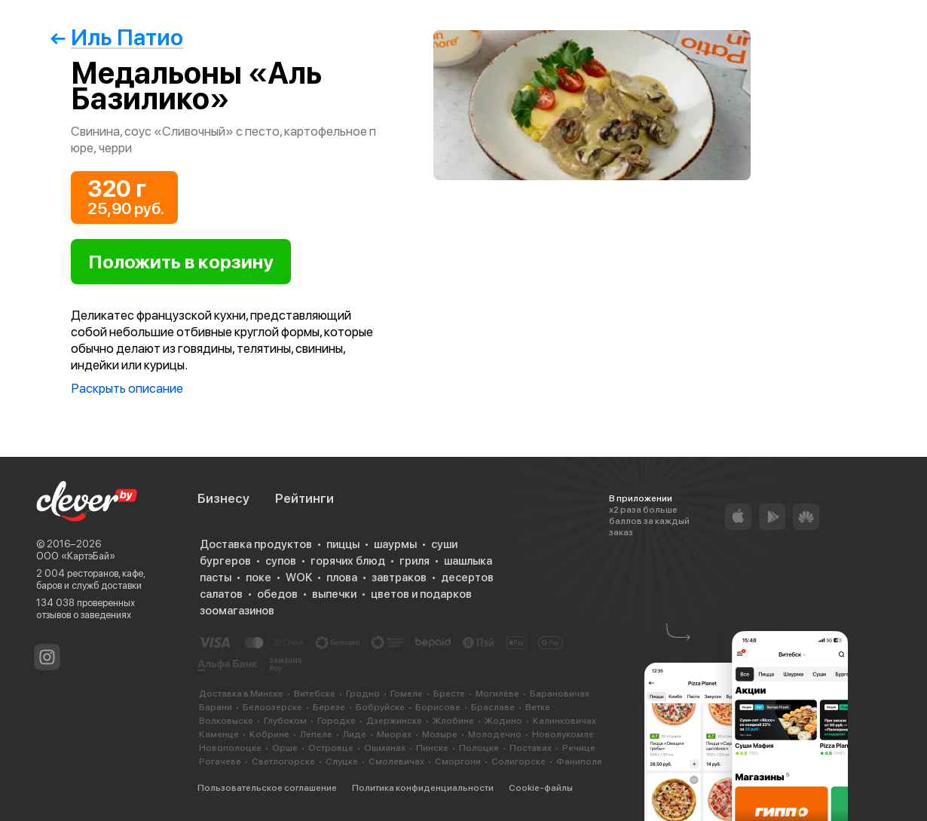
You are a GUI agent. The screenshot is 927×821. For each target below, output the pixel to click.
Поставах (530, 748)
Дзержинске (394, 720)
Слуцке (342, 761)
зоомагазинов (237, 610)
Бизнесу (223, 498)
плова (341, 577)
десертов (467, 577)
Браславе (493, 707)
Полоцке (479, 748)
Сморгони (458, 761)
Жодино (503, 720)
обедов (277, 594)
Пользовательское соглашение (267, 787)
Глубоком (285, 720)
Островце (330, 748)
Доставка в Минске (241, 693)
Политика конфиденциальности (423, 787)
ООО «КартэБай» (75, 556)
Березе (329, 707)
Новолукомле (563, 734)
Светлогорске (283, 761)
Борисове (437, 707)
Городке (336, 720)
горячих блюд (348, 561)
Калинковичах (564, 720)
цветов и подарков (421, 594)
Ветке (537, 707)
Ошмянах (384, 748)
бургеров (225, 561)
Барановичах (559, 693)
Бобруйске (380, 707)
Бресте (449, 693)
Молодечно (495, 734)
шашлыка (468, 561)
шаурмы (395, 544)
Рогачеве (220, 761)
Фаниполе (579, 761)
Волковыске (226, 720)
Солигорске (518, 761)
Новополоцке (230, 748)
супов (280, 561)
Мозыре (439, 734)
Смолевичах (396, 761)
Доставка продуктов (256, 544)
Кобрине (269, 734)
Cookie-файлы (541, 787)
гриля (414, 561)
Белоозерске (272, 707)
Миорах (394, 734)
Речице (578, 748)
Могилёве (497, 693)
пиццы (342, 544)
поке (258, 577)
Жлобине (453, 720)
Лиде (354, 734)
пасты (215, 577)
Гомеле (406, 693)
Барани (215, 707)
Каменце (219, 734)
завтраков (399, 577)
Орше (285, 748)
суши (444, 544)
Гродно (363, 693)
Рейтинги (304, 498)
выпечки (334, 594)
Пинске (432, 748)
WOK (299, 577)
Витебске (314, 693)
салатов (221, 594)
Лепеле (316, 734)
